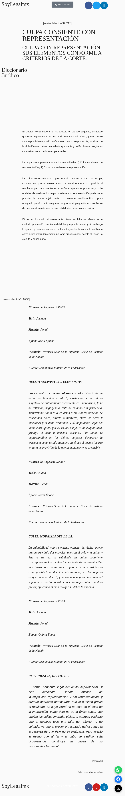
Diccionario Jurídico (14, 72)
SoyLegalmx (15, 4)
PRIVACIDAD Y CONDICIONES (62, 786)
